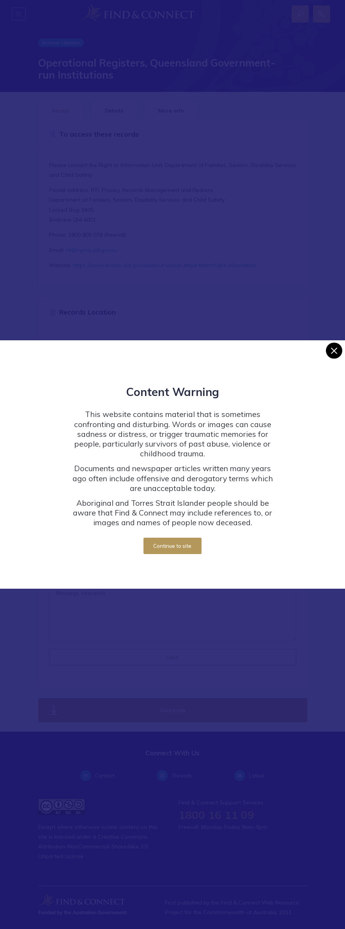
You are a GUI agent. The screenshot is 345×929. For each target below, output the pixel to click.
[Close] (334, 351)
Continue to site (172, 546)
